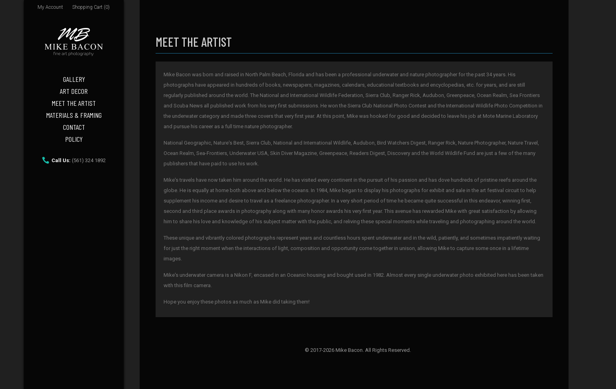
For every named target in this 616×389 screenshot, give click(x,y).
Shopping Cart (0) (91, 7)
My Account (50, 7)
